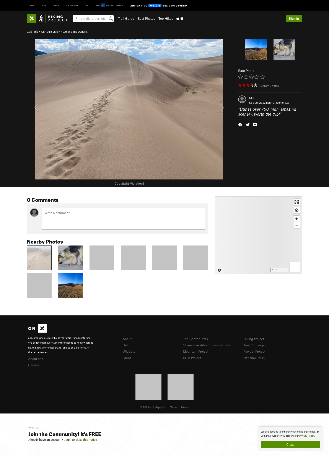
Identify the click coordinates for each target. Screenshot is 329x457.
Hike (57, 5)
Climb (31, 5)
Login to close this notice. (81, 439)
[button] (240, 124)
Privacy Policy (306, 435)
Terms (173, 407)
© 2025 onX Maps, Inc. (153, 407)
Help (126, 345)
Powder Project (254, 351)
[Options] (295, 267)
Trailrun (72, 5)
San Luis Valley (50, 31)
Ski (87, 5)
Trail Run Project (255, 345)
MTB (44, 5)
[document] (290, 439)
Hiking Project (253, 339)
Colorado (32, 31)
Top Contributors (195, 339)
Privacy (185, 407)
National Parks (254, 358)
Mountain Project (195, 351)
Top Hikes (165, 18)
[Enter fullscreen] (296, 202)
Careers (33, 365)
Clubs (127, 358)
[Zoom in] (296, 219)
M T (252, 98)
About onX (36, 359)
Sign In (294, 18)
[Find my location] (296, 210)
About (127, 339)
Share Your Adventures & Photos (207, 345)
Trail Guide (126, 18)
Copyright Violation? (129, 183)
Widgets (129, 351)
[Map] (258, 235)
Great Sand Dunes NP (76, 31)
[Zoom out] (296, 225)
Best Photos (146, 18)
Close (290, 444)
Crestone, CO (280, 102)
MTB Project (192, 358)
